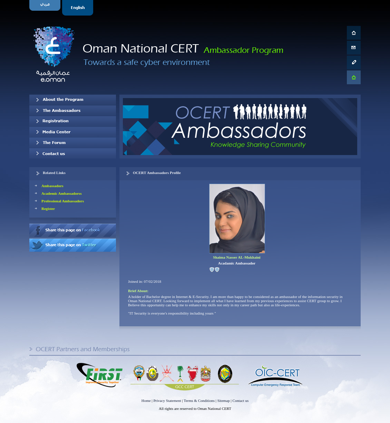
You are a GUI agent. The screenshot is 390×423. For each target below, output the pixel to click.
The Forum (72, 142)
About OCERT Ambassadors (72, 100)
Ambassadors (52, 186)
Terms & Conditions (199, 400)
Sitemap (223, 400)
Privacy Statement (167, 400)
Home (146, 400)
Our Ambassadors (72, 110)
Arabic (45, 8)
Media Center (72, 132)
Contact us (72, 153)
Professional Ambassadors (62, 201)
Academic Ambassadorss (61, 193)
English (78, 8)
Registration (72, 121)
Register (48, 208)
